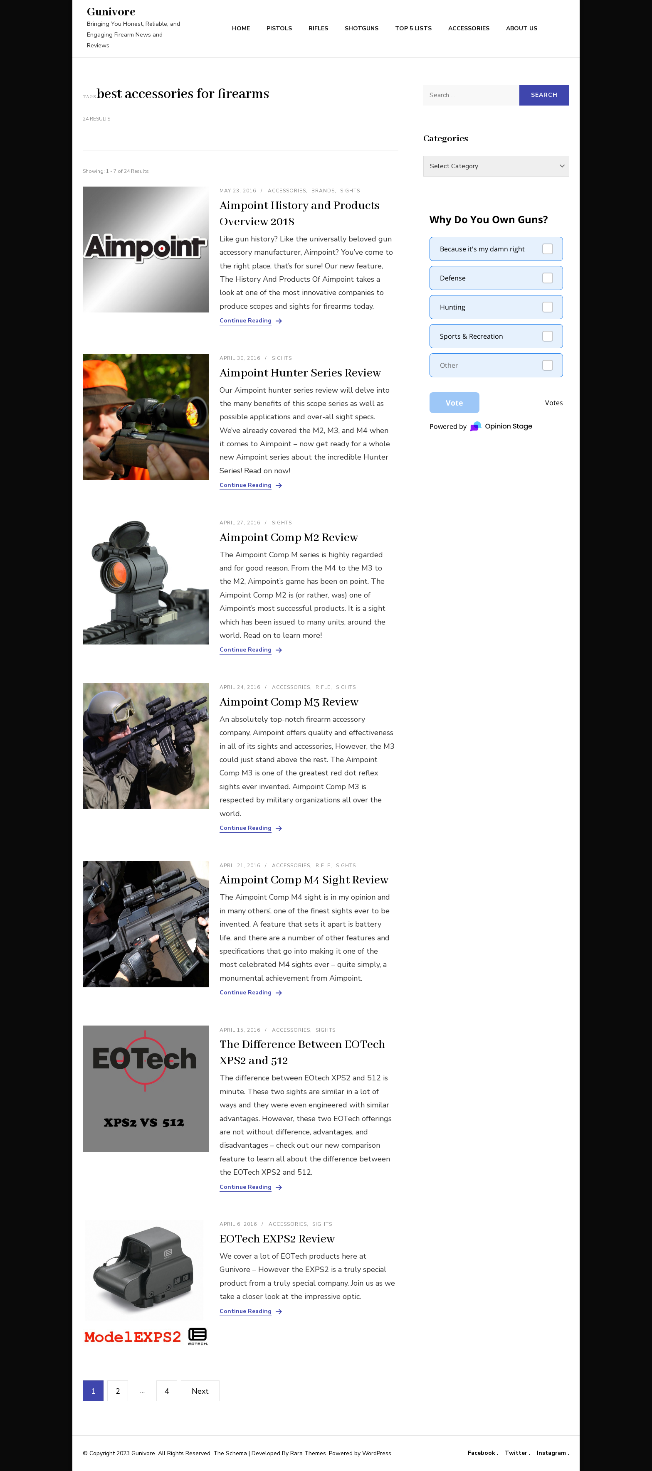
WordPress (376, 1453)
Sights (350, 190)
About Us (521, 28)
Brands (323, 190)
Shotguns (361, 28)
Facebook (482, 1453)
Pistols (279, 28)
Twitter (517, 1453)
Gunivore (111, 12)
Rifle (323, 687)
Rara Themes (308, 1453)
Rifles (318, 28)
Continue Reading (246, 321)
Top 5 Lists (413, 28)
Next (200, 1391)
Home (241, 28)
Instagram (552, 1453)
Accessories (468, 28)
